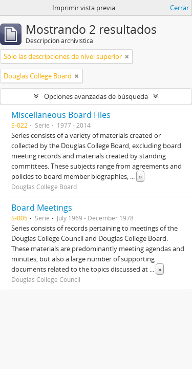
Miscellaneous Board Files (61, 114)
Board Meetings (41, 207)
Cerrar (179, 7)
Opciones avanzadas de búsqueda (96, 96)
